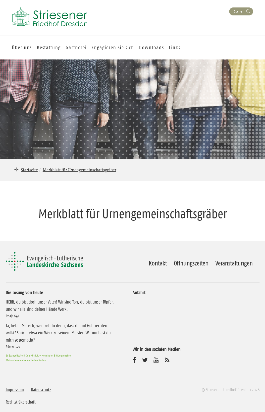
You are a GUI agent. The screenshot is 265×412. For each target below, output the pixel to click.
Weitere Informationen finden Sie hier (26, 360)
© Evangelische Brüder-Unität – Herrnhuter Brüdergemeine (38, 355)
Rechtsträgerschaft (21, 402)
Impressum (15, 390)
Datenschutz (41, 390)
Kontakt (158, 263)
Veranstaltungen (234, 263)
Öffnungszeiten (191, 263)
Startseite (29, 169)
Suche (238, 11)
